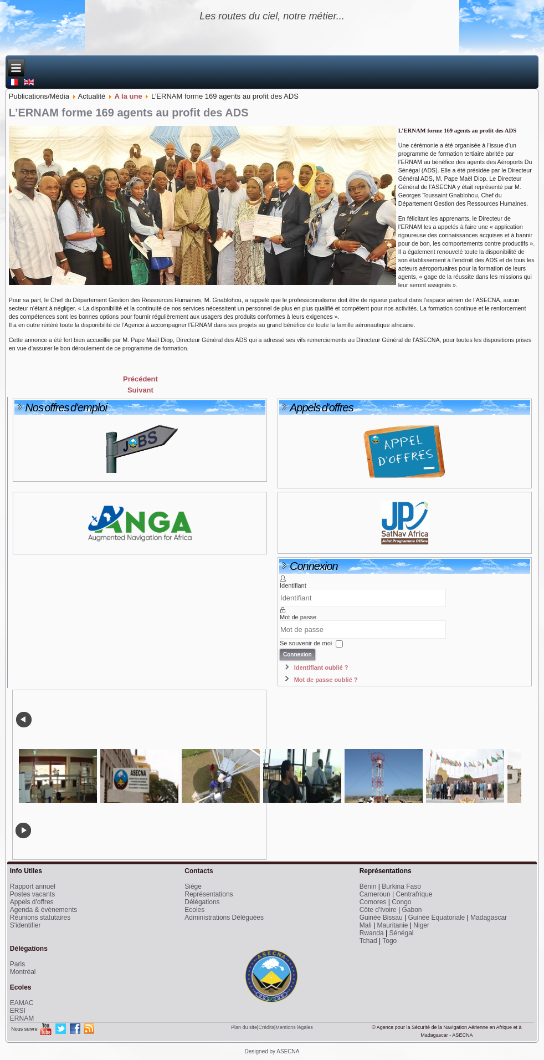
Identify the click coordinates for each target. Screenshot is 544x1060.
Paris (17, 964)
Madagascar (488, 917)
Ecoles (194, 910)
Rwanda (372, 933)
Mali (366, 925)
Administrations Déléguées (224, 917)
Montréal (23, 972)
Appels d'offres (32, 902)
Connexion (297, 654)
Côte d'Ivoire (378, 910)
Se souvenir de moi (306, 643)
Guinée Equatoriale (436, 917)
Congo (401, 902)
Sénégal (401, 933)
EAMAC (22, 1003)
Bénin (368, 886)
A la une (128, 96)
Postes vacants (32, 894)
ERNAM (22, 1018)
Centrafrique (414, 894)
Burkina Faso (401, 886)
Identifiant (293, 585)
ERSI (17, 1011)
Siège (193, 886)
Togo (389, 941)
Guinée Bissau (381, 917)
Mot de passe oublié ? (326, 679)
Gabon (412, 910)
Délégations (201, 902)
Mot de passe (298, 617)
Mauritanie (392, 925)
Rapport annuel (32, 886)
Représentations (208, 894)
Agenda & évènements (43, 910)
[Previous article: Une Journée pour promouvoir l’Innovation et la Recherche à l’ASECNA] (140, 379)
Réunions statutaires (40, 917)
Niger (421, 925)
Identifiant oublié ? (321, 667)
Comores (373, 902)
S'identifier (25, 925)
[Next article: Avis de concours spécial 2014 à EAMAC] (140, 390)
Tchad (368, 941)
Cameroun (375, 894)
